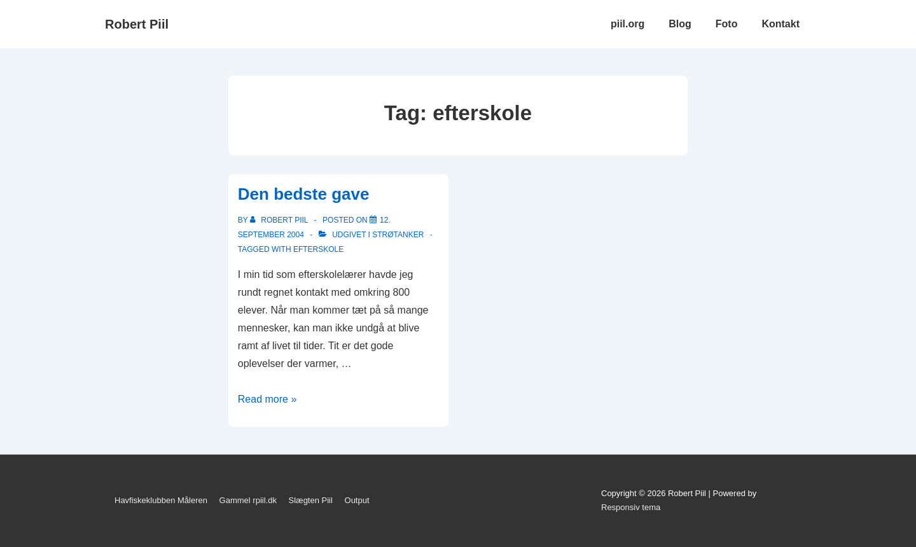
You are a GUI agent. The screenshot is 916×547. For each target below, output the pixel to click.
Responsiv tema (630, 507)
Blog (680, 23)
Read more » (267, 399)
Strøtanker (398, 234)
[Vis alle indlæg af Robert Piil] (280, 220)
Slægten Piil (311, 500)
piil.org (627, 23)
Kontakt (780, 23)
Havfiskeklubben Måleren (160, 500)
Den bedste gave (304, 194)
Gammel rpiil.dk (248, 500)
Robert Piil (137, 24)
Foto (727, 23)
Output (357, 500)
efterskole (318, 249)
